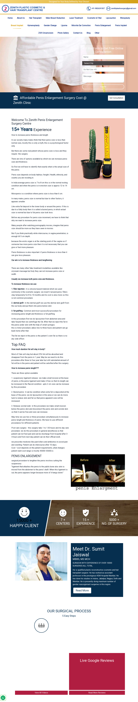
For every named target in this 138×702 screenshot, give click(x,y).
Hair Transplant (35, 18)
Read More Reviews (96, 693)
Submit (103, 87)
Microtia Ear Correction (81, 25)
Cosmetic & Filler (94, 18)
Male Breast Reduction (55, 18)
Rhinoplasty (125, 18)
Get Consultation (116, 98)
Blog (88, 33)
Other (97, 33)
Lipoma (64, 25)
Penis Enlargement (103, 25)
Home (10, 18)
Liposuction (111, 18)
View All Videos (41, 693)
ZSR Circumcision (45, 33)
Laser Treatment (76, 18)
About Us (21, 18)
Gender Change (50, 25)
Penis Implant (121, 25)
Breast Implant (17, 25)
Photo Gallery (63, 33)
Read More (82, 590)
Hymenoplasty (33, 25)
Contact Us (77, 33)
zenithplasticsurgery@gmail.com (121, 8)
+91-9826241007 (96, 8)
